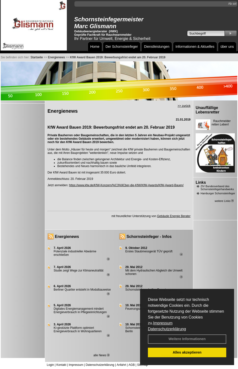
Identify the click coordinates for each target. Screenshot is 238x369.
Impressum (162, 323)
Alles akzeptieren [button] (187, 352)
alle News (101, 355)
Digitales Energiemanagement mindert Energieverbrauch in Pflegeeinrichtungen (80, 310)
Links (201, 182)
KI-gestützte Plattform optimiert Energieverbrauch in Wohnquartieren (78, 329)
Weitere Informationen (187, 339)
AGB (132, 365)
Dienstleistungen (156, 47)
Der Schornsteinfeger (122, 47)
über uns (227, 47)
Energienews (67, 236)
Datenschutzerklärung (167, 329)
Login (50, 365)
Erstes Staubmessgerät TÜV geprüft (149, 251)
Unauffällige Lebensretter (207, 110)
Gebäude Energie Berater (173, 216)
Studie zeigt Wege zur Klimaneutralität (78, 270)
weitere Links (224, 200)
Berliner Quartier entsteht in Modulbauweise (82, 289)
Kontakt (61, 365)
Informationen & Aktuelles (195, 47)
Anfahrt (121, 365)
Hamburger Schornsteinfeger (218, 193)
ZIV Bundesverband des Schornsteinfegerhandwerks (217, 188)
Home (94, 47)
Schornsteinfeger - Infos (149, 236)
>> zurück (184, 106)
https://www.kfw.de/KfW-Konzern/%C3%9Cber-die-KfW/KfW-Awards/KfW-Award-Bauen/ (126, 185)
